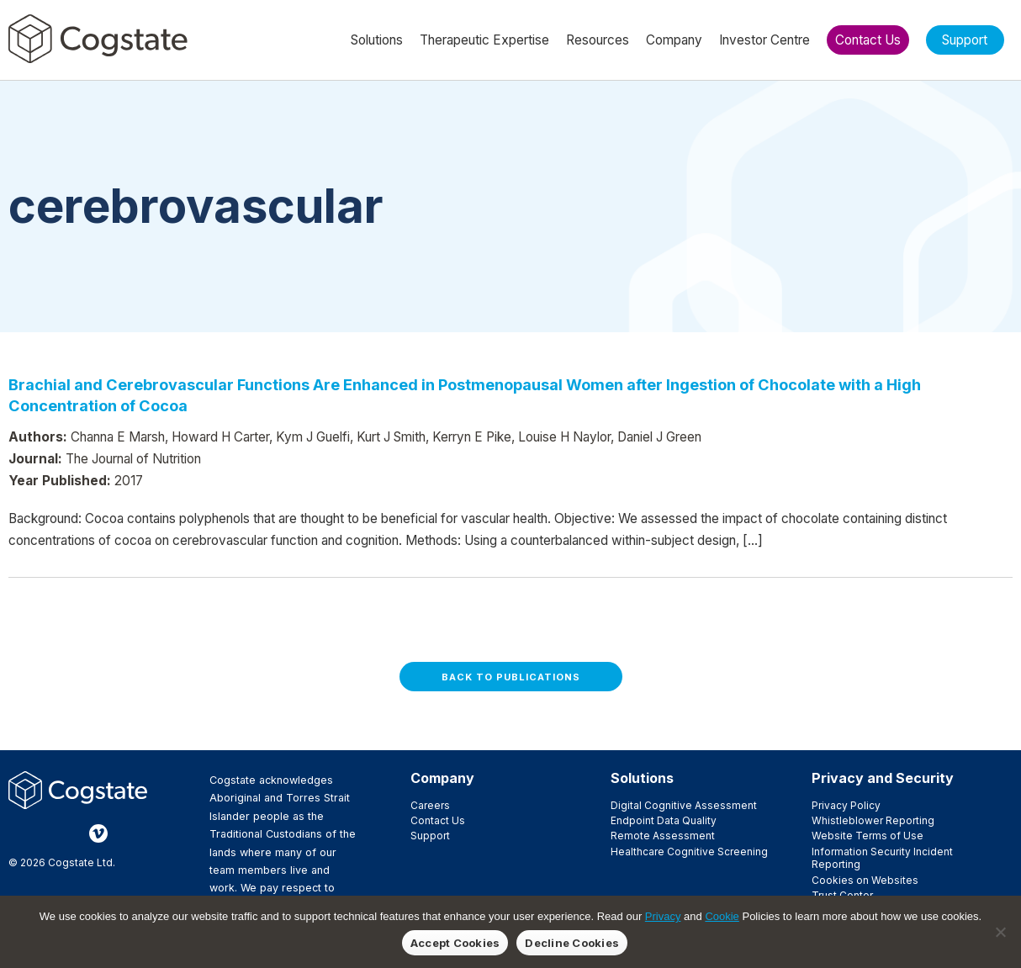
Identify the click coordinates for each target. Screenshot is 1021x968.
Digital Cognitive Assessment (684, 805)
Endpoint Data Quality (664, 820)
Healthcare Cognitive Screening (689, 851)
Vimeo (98, 833)
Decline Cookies (572, 942)
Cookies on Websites (865, 880)
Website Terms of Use (867, 835)
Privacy (663, 916)
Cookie (721, 916)
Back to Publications (511, 677)
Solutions (642, 778)
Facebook (17, 833)
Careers (430, 805)
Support (430, 835)
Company (442, 778)
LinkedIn (71, 833)
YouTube (125, 833)
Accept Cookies (455, 942)
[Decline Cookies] (1000, 931)
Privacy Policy (846, 805)
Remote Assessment (663, 835)
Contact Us (437, 820)
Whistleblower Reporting (873, 820)
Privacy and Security (883, 778)
